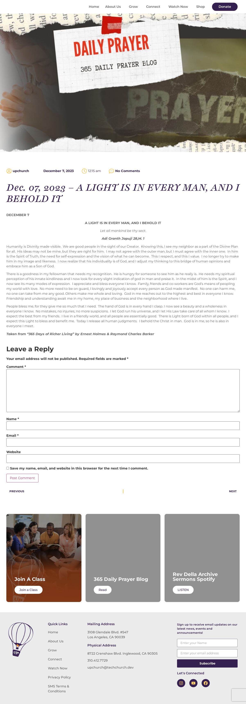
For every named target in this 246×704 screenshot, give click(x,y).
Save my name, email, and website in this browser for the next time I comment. (79, 468)
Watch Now (179, 7)
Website (13, 452)
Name (12, 419)
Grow (134, 7)
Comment (16, 366)
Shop (200, 7)
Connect (154, 7)
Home (94, 7)
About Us (114, 7)
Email (12, 435)
